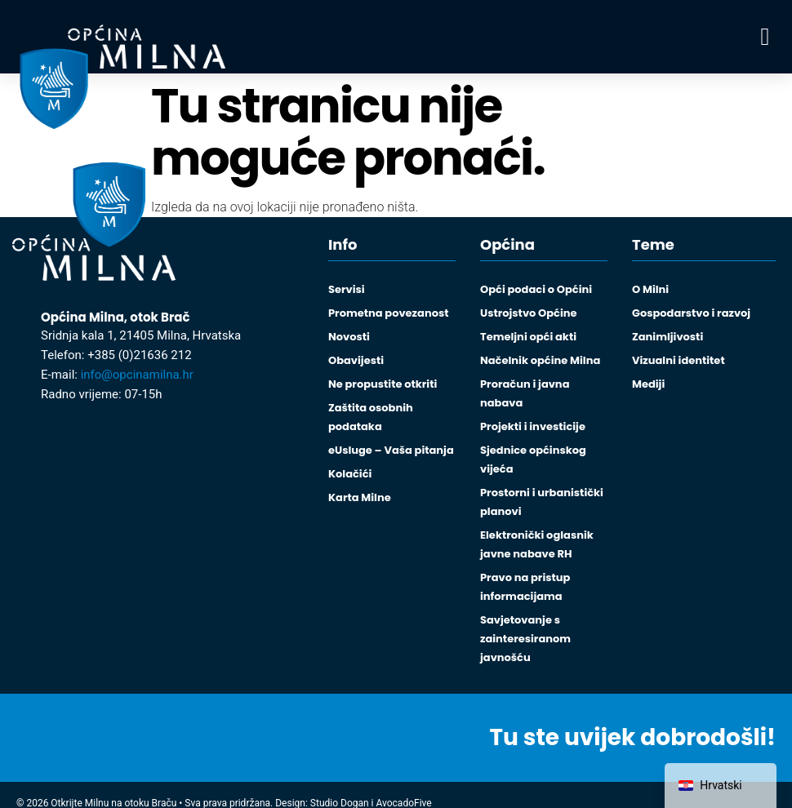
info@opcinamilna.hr (137, 374)
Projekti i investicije (532, 426)
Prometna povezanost (388, 313)
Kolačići (350, 474)
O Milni (650, 289)
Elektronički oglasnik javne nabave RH (537, 544)
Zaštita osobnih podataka (370, 417)
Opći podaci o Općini (536, 289)
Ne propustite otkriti (382, 384)
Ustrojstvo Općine (528, 313)
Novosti (349, 336)
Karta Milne (359, 497)
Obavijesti (356, 360)
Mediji (648, 384)
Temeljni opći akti (528, 336)
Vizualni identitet (678, 360)
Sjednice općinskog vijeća (533, 459)
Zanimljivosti (667, 336)
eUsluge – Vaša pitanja (391, 450)
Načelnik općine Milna (540, 360)
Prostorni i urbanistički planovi (541, 502)
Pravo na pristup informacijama (525, 587)
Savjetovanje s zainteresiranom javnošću (525, 638)
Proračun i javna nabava (524, 393)
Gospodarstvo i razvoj (691, 313)
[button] (765, 37)
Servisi (346, 289)
